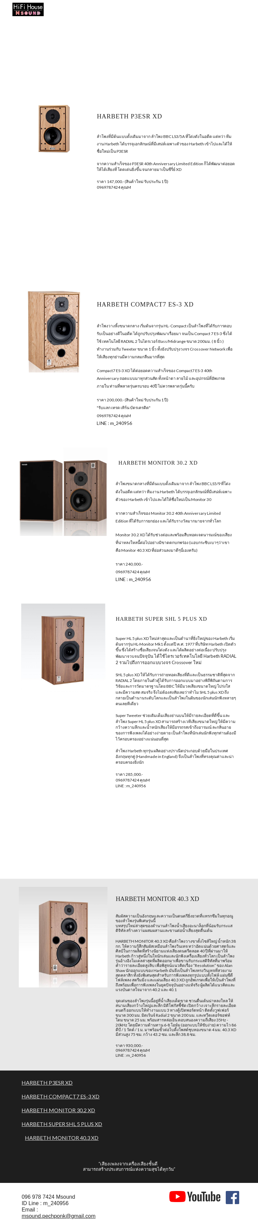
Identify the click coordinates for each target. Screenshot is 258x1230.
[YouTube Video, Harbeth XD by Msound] (185, 56)
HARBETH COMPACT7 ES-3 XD (60, 1096)
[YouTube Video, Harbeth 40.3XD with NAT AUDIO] (185, 840)
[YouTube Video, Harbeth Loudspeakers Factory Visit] (72, 56)
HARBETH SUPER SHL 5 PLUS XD (62, 1124)
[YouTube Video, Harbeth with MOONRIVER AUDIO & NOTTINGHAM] (72, 840)
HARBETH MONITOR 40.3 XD (61, 1137)
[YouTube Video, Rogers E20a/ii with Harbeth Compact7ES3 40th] (185, 242)
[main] (166, 115)
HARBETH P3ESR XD (47, 1082)
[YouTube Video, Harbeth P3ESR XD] (72, 242)
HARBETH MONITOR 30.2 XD (58, 1110)
